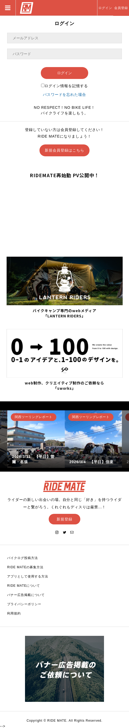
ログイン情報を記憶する (64, 86)
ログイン (105, 8)
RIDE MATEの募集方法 (25, 567)
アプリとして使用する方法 (27, 576)
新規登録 (64, 519)
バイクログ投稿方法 (22, 558)
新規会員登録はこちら (64, 150)
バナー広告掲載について (26, 595)
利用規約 (14, 613)
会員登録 (121, 8)
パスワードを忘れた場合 (64, 94)
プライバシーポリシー (24, 604)
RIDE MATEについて (23, 586)
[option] (36, 439)
